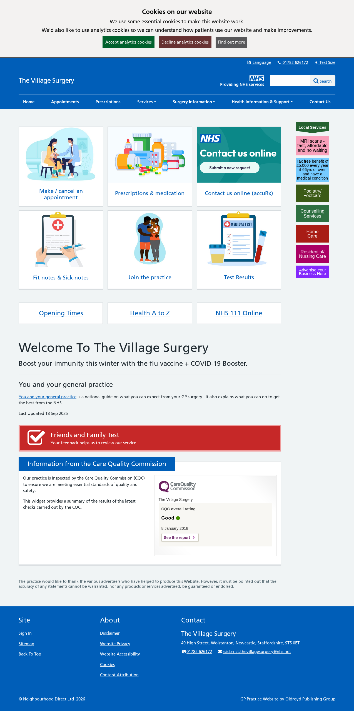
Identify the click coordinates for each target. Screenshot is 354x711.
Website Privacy (115, 643)
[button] (147, 102)
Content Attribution (119, 674)
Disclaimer (110, 633)
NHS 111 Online (239, 313)
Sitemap (26, 643)
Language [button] (258, 62)
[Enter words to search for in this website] (290, 80)
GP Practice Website (259, 699)
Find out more (231, 42)
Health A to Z (150, 313)
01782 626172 (292, 62)
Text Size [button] (324, 62)
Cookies (107, 664)
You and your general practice (47, 396)
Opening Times (61, 313)
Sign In (25, 633)
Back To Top (30, 654)
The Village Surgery (46, 80)
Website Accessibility (120, 654)
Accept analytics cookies (128, 42)
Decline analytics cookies (185, 42)
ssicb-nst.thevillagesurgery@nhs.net (254, 651)
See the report (177, 537)
